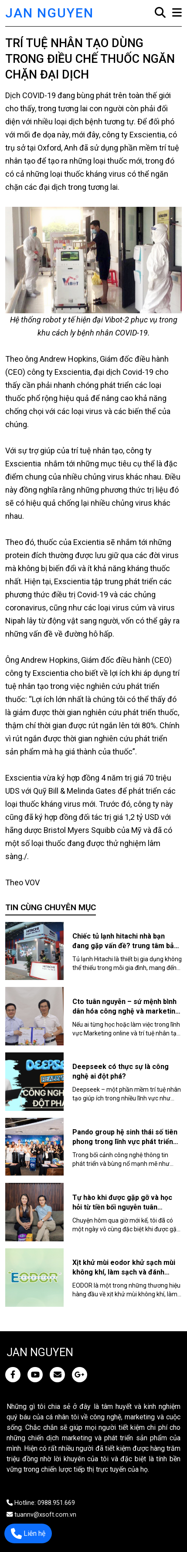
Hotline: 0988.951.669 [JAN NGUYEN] (41, 1503)
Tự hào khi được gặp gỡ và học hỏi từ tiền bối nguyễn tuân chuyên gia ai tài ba (122, 1207)
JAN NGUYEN (49, 13)
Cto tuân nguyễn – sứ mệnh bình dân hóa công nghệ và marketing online (126, 1011)
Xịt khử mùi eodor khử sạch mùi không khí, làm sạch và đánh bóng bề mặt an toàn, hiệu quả (123, 1272)
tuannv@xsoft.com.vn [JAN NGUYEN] (41, 1514)
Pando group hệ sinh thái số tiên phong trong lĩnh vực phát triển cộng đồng (124, 1141)
